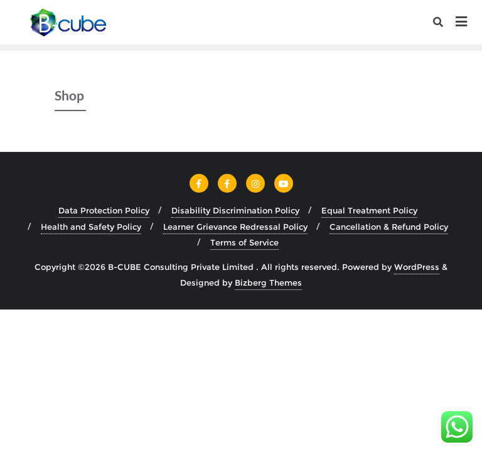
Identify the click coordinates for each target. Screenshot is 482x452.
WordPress (416, 267)
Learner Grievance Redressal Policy (235, 227)
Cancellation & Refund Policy (388, 227)
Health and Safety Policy (91, 227)
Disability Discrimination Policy (235, 210)
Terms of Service (244, 242)
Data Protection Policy (103, 210)
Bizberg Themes (268, 282)
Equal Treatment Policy (369, 210)
